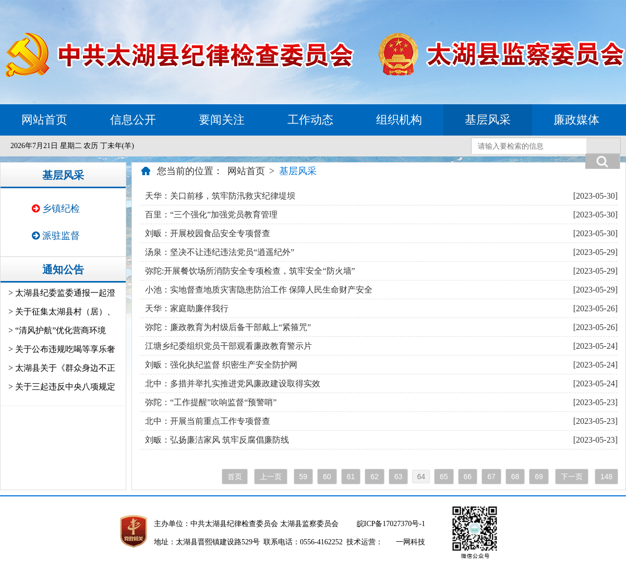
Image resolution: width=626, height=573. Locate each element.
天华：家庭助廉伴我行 (186, 308)
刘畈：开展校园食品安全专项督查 (207, 233)
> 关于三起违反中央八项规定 (61, 386)
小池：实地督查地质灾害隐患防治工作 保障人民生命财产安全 (258, 289)
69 (539, 476)
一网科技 (410, 542)
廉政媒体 (576, 119)
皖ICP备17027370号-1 (391, 524)
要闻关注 (222, 119)
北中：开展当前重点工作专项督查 (207, 421)
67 (491, 476)
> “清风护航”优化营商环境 (57, 330)
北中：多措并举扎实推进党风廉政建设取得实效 (232, 383)
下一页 (572, 476)
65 (444, 476)
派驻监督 (56, 235)
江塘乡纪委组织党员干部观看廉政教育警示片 (228, 346)
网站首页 (44, 119)
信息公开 (133, 119)
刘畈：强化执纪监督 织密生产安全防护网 (221, 364)
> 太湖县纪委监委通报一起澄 (61, 292)
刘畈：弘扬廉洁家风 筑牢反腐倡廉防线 (217, 439)
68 (515, 476)
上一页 (271, 476)
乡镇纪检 (56, 208)
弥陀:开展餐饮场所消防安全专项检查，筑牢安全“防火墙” (250, 270)
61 (351, 476)
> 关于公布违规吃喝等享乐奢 (61, 349)
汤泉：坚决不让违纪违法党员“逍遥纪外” (219, 252)
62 (374, 476)
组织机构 (399, 119)
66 (468, 476)
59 (303, 476)
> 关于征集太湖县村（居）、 (61, 311)
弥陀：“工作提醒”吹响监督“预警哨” (210, 402)
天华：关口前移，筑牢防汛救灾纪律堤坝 (220, 195)
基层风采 (488, 119)
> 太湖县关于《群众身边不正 (61, 367)
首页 (234, 476)
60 (327, 476)
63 (398, 476)
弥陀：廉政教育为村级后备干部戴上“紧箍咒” (228, 327)
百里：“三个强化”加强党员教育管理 (211, 214)
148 (606, 476)
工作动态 (310, 119)
